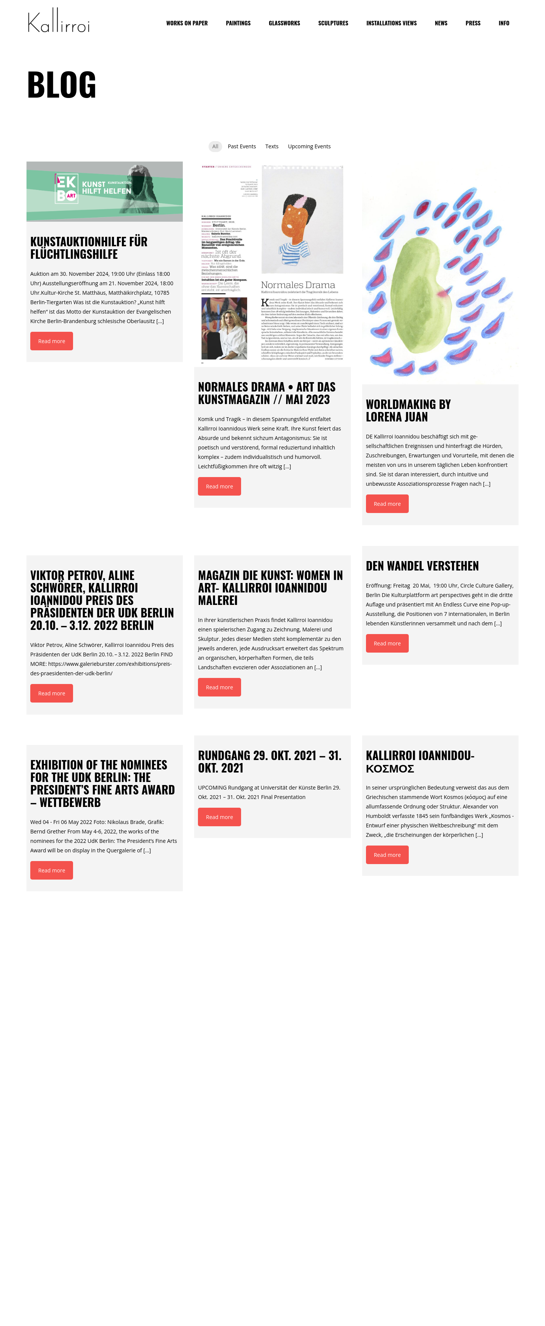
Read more (51, 341)
